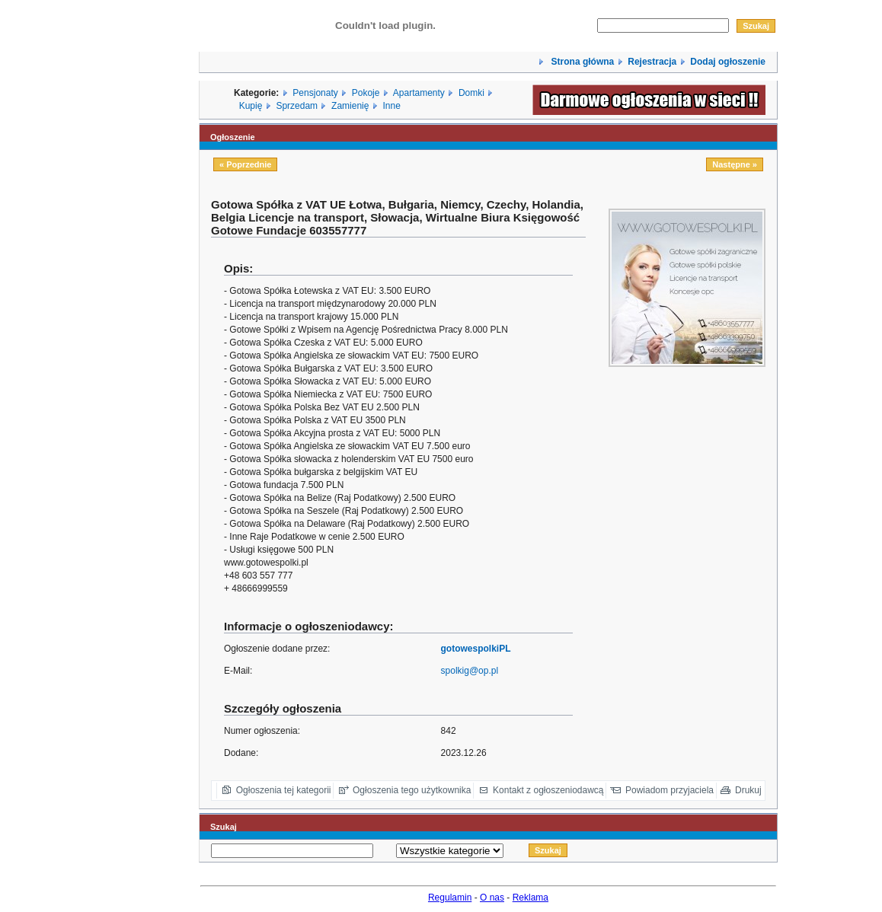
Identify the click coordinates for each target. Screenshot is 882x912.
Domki (471, 93)
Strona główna (581, 61)
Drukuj (748, 790)
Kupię (251, 105)
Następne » (734, 164)
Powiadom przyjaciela (669, 790)
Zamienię (350, 105)
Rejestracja (652, 61)
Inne (391, 105)
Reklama (530, 897)
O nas (492, 897)
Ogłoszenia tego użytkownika (412, 790)
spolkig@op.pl (470, 670)
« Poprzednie (245, 164)
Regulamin (449, 897)
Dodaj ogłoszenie (727, 61)
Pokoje (366, 93)
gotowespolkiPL (476, 648)
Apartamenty (419, 93)
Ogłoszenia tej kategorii (283, 790)
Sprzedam (297, 105)
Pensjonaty (314, 93)
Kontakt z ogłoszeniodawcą (548, 790)
